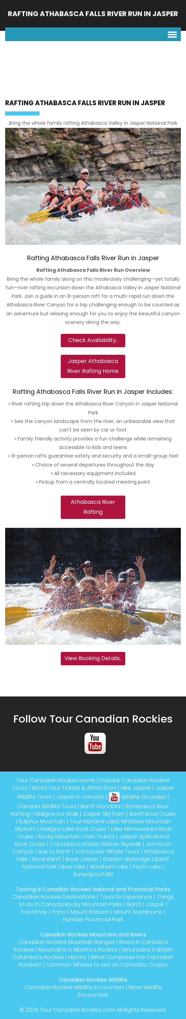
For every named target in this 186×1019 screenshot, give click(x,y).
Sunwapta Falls (93, 874)
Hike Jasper (136, 788)
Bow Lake (73, 867)
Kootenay (34, 912)
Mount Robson (89, 912)
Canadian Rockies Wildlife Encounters (74, 987)
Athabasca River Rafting (93, 507)
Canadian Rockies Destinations (53, 897)
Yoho (59, 912)
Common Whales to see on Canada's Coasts (106, 965)
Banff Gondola (100, 806)
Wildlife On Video (137, 797)
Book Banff (46, 859)
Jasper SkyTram (104, 814)
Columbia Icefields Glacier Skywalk (95, 844)
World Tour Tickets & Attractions (74, 788)
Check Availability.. (93, 340)
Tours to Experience (126, 897)
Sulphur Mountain (42, 821)
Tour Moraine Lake (94, 821)
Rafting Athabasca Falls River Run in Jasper (93, 14)
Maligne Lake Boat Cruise (73, 829)
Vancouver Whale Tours (107, 852)
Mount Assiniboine (138, 912)
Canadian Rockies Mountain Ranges (66, 942)
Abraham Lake (109, 867)
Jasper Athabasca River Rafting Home (93, 366)
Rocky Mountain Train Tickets (76, 836)
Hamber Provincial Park (93, 919)
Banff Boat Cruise (152, 814)
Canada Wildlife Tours (47, 806)
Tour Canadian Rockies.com (77, 1010)
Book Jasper (82, 859)
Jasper (155, 904)
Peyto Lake (146, 867)
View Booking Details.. (93, 658)
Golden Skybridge (126, 859)
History (77, 957)
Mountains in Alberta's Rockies (78, 950)
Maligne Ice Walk (56, 814)
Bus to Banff (54, 852)
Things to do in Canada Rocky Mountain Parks (96, 900)
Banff (134, 904)
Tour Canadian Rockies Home (55, 780)
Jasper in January (80, 797)
